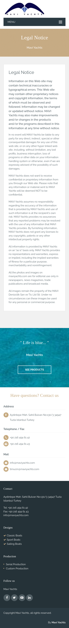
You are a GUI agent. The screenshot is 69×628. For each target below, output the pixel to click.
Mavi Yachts (58, 622)
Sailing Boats (14, 543)
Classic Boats (14, 535)
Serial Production (16, 564)
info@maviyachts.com (22, 462)
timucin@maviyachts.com (24, 469)
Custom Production (17, 568)
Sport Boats (13, 539)
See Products (34, 369)
